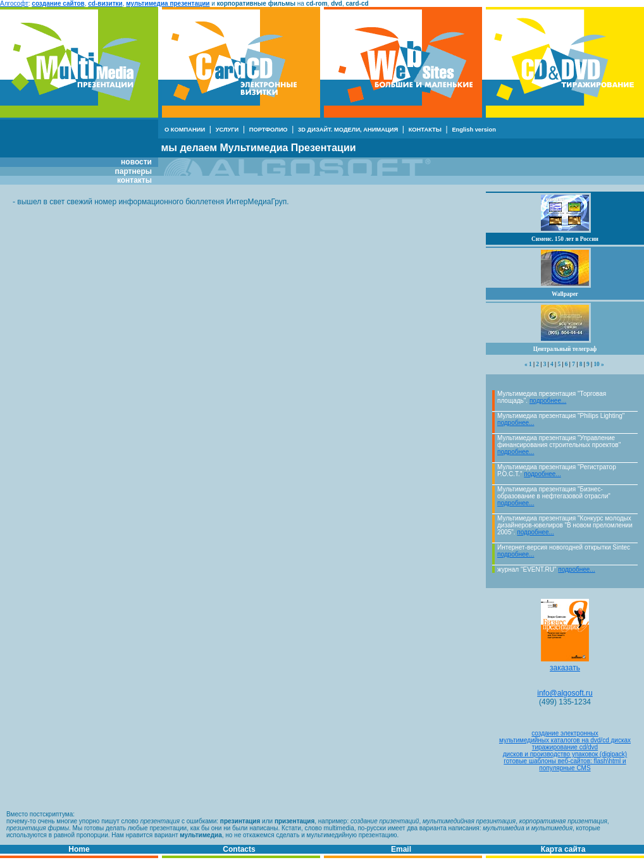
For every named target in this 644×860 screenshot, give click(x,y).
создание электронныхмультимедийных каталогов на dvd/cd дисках (565, 737)
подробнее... (547, 400)
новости (136, 161)
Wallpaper (565, 294)
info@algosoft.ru (565, 693)
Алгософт (14, 3)
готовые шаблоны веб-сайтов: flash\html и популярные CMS (565, 764)
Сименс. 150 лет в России (564, 239)
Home (78, 849)
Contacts (239, 849)
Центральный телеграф (565, 349)
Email (401, 849)
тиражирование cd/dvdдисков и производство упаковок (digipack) (565, 751)
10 (596, 364)
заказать (565, 664)
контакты (134, 180)
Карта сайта (563, 849)
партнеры (133, 171)
